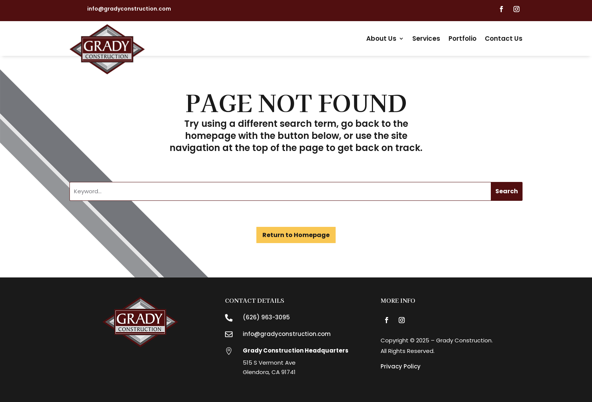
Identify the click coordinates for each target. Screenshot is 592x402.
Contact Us (504, 38)
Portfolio (462, 38)
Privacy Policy (401, 366)
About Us (381, 38)
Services (426, 38)
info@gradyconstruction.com (129, 8)
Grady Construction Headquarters (295, 350)
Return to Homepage (296, 235)
